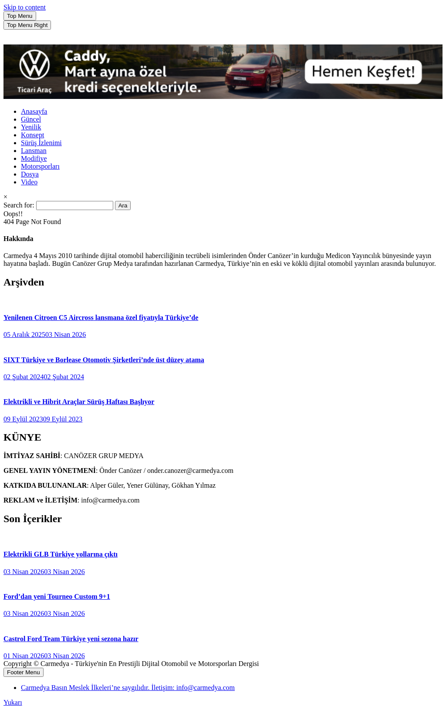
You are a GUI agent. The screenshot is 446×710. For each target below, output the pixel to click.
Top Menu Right (27, 25)
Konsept (32, 135)
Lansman (34, 150)
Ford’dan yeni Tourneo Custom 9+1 (56, 596)
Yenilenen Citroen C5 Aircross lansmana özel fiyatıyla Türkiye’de (100, 317)
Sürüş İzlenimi (41, 142)
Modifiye (34, 158)
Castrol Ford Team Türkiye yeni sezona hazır (71, 638)
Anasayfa (34, 111)
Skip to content (24, 7)
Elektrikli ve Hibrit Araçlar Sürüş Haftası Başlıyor (78, 401)
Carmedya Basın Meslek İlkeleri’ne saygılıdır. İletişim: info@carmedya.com (128, 687)
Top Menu (20, 16)
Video (29, 182)
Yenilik (31, 127)
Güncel (31, 119)
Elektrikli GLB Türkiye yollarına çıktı (60, 554)
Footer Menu (23, 672)
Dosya (30, 174)
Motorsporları (40, 166)
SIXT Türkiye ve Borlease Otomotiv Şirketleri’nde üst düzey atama (103, 359)
